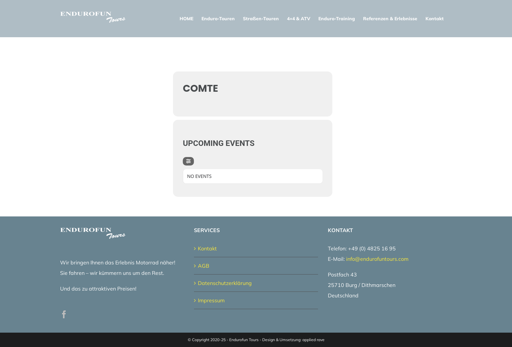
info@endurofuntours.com (377, 259)
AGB (203, 265)
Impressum (211, 300)
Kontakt (207, 248)
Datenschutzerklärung (225, 283)
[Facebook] (64, 314)
